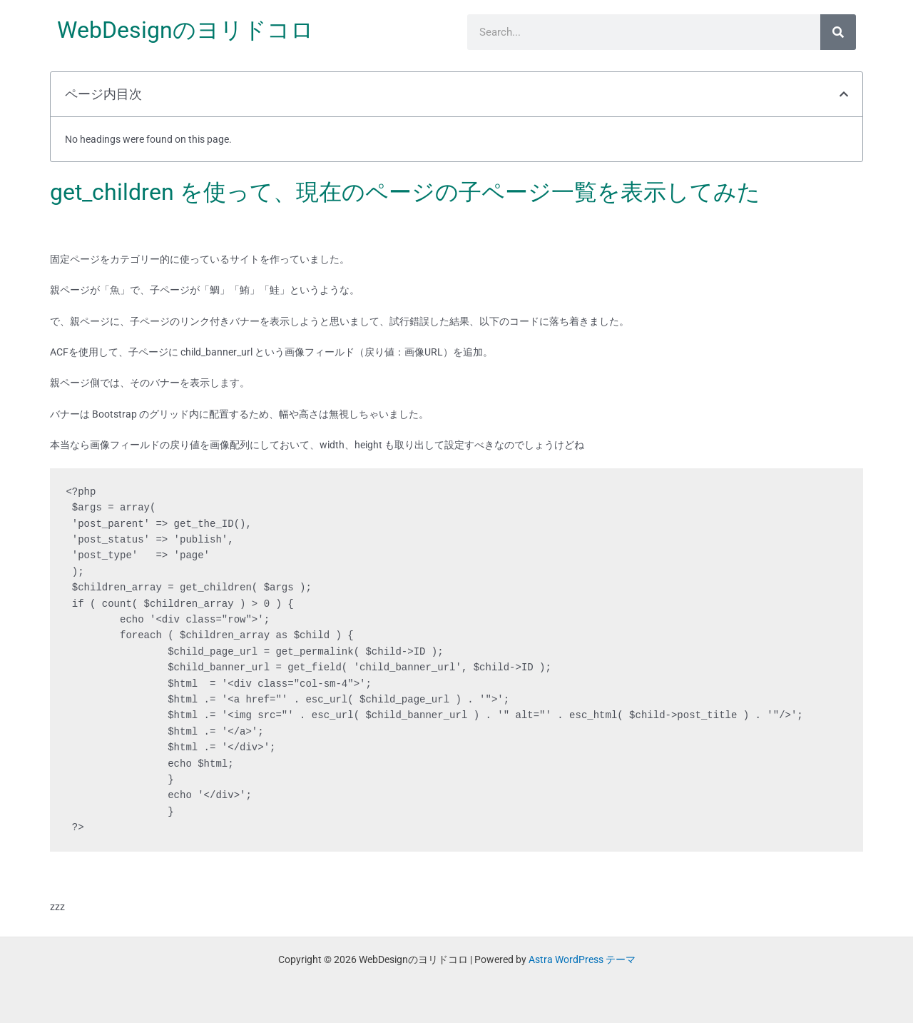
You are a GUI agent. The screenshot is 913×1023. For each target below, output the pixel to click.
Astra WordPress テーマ (582, 959)
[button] (844, 94)
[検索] (838, 32)
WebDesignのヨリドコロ (185, 30)
